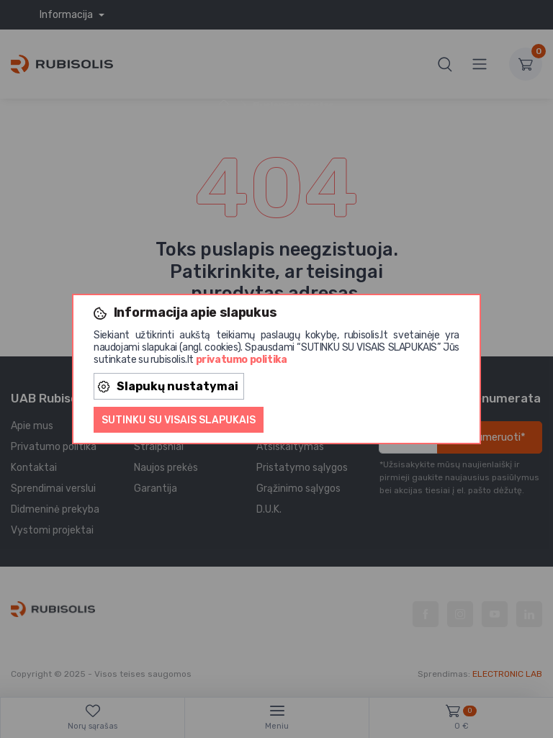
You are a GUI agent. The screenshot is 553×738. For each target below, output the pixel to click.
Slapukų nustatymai (168, 386)
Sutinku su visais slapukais (179, 420)
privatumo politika (241, 360)
